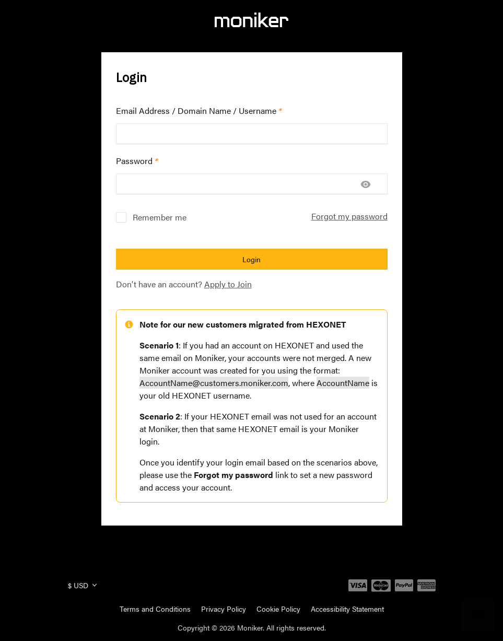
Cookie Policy (278, 608)
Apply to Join (228, 284)
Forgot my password (349, 216)
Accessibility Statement (347, 608)
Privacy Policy (223, 608)
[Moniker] (251, 20)
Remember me (159, 217)
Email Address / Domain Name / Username (199, 110)
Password (137, 161)
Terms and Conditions (155, 608)
